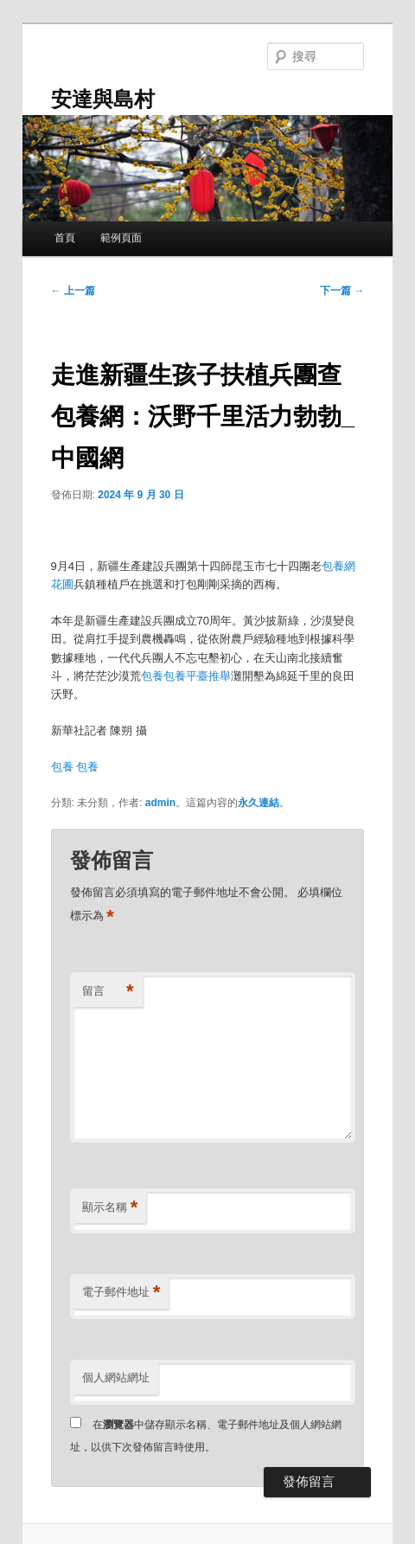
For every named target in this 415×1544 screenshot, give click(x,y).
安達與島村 (103, 99)
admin (160, 803)
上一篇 (73, 291)
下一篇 (342, 291)
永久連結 (258, 803)
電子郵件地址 (121, 1292)
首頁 (64, 238)
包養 (152, 675)
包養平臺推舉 (197, 675)
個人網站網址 (116, 1377)
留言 (108, 991)
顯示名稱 (110, 1207)
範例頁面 (121, 238)
